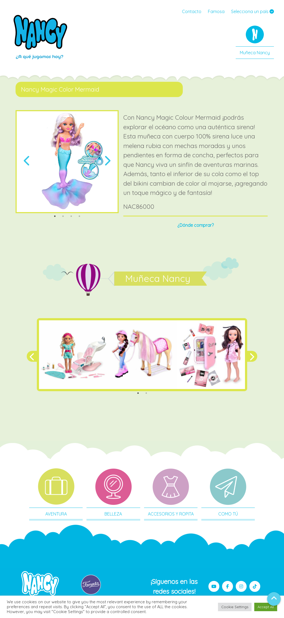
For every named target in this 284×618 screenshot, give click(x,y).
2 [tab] (63, 216)
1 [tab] (55, 216)
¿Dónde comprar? (195, 225)
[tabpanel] (67, 161)
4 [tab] (79, 216)
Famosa (216, 11)
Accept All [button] (266, 607)
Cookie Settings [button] (234, 607)
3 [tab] (71, 216)
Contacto (191, 11)
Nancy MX (41, 37)
